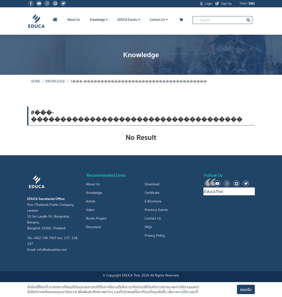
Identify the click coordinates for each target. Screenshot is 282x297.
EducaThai (213, 191)
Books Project (96, 218)
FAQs (148, 227)
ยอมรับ (246, 289)
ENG (252, 3)
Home (35, 81)
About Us (73, 19)
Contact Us (159, 19)
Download (152, 184)
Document (93, 227)
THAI (242, 3)
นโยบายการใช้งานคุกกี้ (182, 292)
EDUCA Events (129, 19)
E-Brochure (153, 201)
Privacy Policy (155, 235)
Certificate (152, 192)
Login (206, 3)
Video (90, 209)
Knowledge (99, 19)
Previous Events (156, 209)
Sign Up (223, 3)
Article (90, 201)
